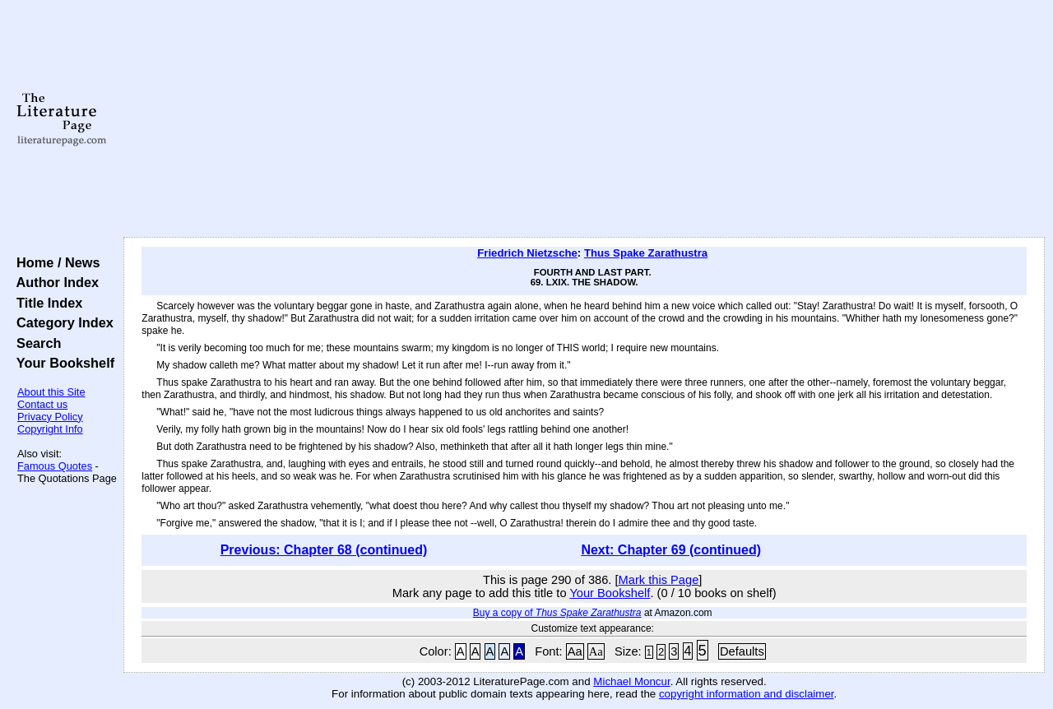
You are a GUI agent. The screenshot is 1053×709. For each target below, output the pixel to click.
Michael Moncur (631, 681)
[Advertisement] (584, 119)
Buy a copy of (557, 613)
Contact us (42, 404)
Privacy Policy (50, 416)
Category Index (61, 322)
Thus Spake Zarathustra (645, 253)
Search (35, 343)
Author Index (54, 282)
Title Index (45, 302)
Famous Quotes (54, 466)
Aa (575, 651)
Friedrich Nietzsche (527, 253)
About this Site (51, 392)
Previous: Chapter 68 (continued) (324, 550)
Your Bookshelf (61, 362)
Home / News (54, 262)
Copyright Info (50, 429)
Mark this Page (659, 579)
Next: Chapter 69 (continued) (671, 550)
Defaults (742, 651)
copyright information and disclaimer (746, 694)
